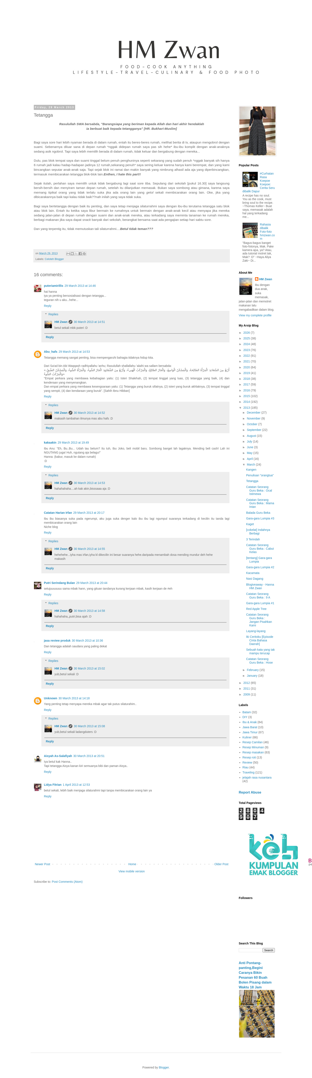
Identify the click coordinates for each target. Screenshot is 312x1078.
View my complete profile (255, 315)
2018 (247, 378)
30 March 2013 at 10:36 (87, 640)
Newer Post (42, 864)
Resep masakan (253, 752)
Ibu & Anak (250, 722)
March (251, 464)
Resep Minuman (253, 747)
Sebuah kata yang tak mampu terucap (260, 651)
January (252, 675)
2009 (247, 694)
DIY (245, 717)
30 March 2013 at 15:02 (89, 668)
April (250, 458)
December (254, 412)
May (250, 453)
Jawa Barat (250, 727)
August (252, 435)
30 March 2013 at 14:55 (89, 549)
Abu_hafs (50, 351)
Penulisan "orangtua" (260, 475)
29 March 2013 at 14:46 (80, 285)
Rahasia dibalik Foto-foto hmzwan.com (267, 231)
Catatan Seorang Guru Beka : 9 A (258, 595)
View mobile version (131, 871)
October (252, 424)
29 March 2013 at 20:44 (91, 583)
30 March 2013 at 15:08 (89, 726)
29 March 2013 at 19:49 (73, 442)
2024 (247, 344)
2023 (247, 350)
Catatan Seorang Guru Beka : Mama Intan (260, 503)
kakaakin (50, 442)
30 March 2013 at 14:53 (89, 483)
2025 (247, 338)
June (250, 447)
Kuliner (247, 737)
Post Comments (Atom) (67, 881)
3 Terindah (253, 539)
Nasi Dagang (254, 578)
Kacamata (252, 573)
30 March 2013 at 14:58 (89, 610)
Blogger (164, 1067)
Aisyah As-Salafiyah (58, 756)
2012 (247, 683)
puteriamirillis (53, 285)
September (254, 430)
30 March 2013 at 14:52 (89, 412)
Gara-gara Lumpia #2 (260, 567)
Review (247, 762)
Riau (246, 767)
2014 (247, 401)
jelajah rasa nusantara (257, 777)
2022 (247, 355)
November (254, 418)
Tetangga (252, 481)
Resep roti (249, 757)
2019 (247, 373)
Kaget (250, 524)
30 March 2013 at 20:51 (88, 756)
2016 (247, 390)
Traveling (249, 772)
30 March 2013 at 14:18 (74, 698)
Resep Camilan (253, 742)
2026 (247, 332)
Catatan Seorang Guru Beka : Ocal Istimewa (259, 490)
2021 (247, 361)
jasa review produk (57, 640)
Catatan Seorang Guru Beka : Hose (259, 660)
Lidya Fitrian (52, 784)
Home (132, 864)
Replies (53, 314)
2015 (247, 396)
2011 (247, 688)
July (250, 441)
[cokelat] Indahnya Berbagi (258, 531)
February (253, 670)
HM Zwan (60, 322)
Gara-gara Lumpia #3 (260, 518)
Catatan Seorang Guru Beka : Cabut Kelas (260, 548)
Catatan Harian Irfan (58, 512)
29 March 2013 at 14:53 (74, 351)
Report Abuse (250, 792)
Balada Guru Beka (258, 512)
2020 (247, 367)
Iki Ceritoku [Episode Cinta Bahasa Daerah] (259, 640)
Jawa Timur (250, 732)
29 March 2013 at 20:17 (88, 512)
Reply (48, 305)
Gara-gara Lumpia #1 (260, 603)
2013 (247, 407)
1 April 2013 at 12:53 (76, 784)
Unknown (50, 698)
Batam (247, 712)
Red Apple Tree (256, 609)
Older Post (221, 864)
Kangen (251, 469)
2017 (247, 384)
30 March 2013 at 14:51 (89, 322)
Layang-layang (256, 631)
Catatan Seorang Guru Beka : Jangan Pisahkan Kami (259, 620)
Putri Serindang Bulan (59, 583)
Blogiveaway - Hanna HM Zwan (260, 586)
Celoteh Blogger (54, 259)
